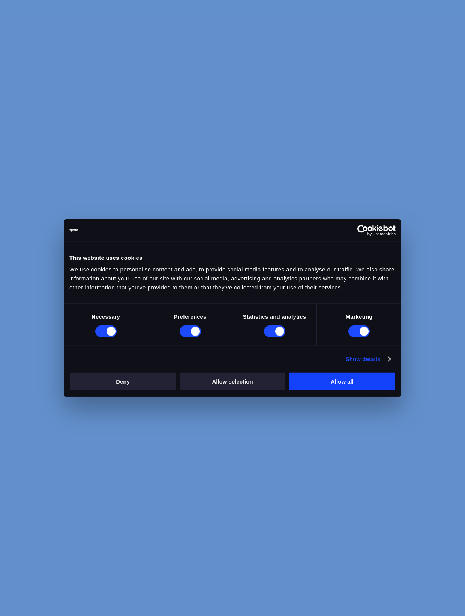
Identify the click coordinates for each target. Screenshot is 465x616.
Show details (363, 358)
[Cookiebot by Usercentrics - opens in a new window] (363, 230)
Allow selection (232, 381)
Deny (123, 381)
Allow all (342, 381)
